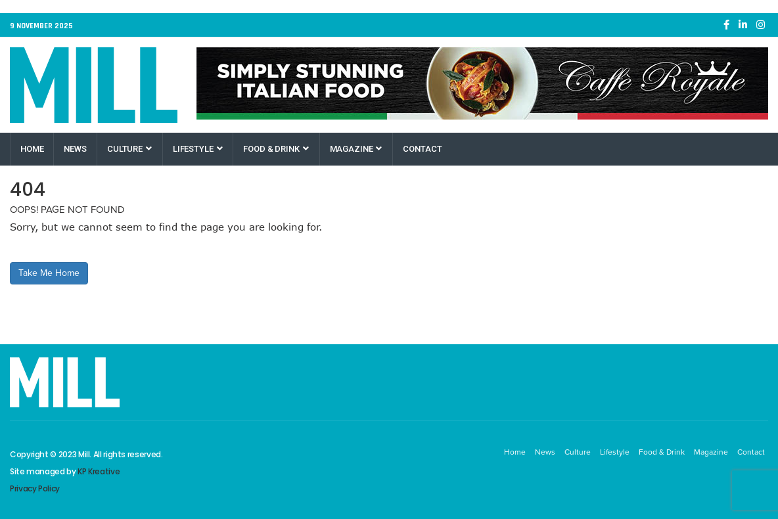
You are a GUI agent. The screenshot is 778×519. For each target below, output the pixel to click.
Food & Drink (275, 149)
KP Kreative (99, 471)
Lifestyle (198, 149)
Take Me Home (49, 273)
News (75, 149)
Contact (422, 149)
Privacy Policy (35, 488)
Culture (129, 149)
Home (31, 149)
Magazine (356, 149)
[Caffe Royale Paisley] (482, 83)
